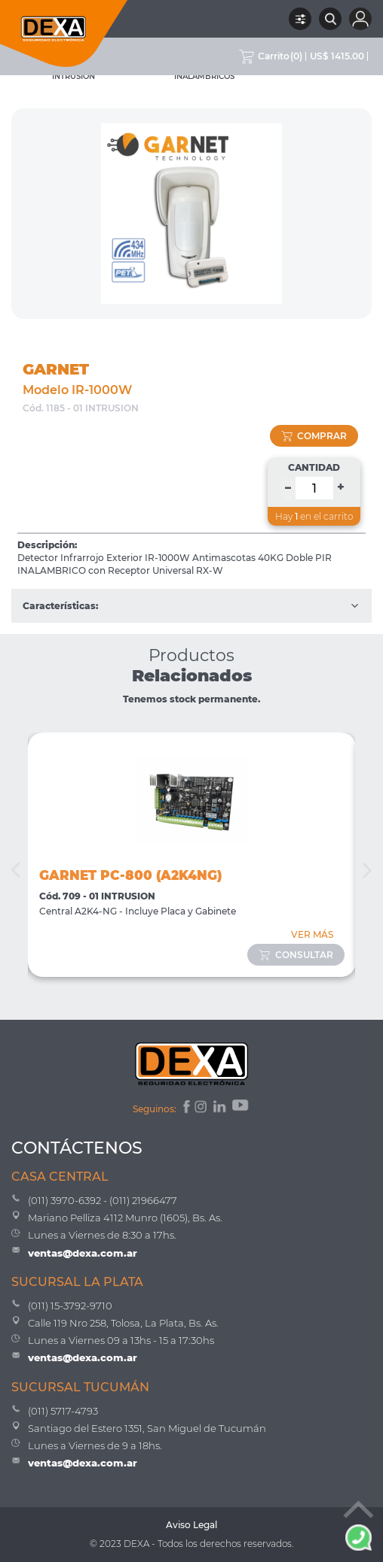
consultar (296, 954)
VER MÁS (312, 934)
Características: (191, 605)
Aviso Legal (191, 1524)
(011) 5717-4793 (63, 1411)
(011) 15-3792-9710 (70, 1306)
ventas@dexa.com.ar (82, 1253)
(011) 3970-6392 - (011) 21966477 (102, 1200)
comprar (314, 435)
